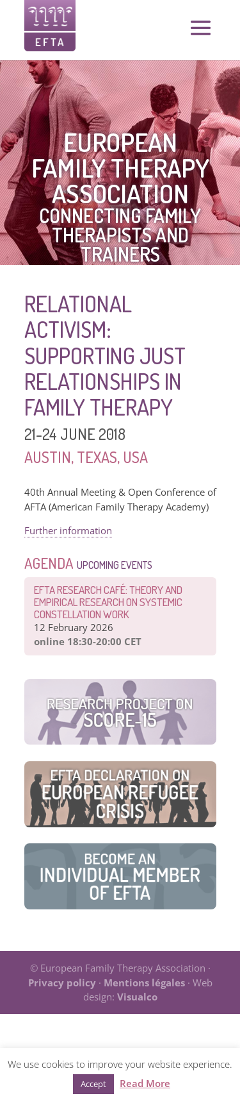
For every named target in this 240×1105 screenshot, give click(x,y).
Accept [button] (93, 1084)
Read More (145, 1083)
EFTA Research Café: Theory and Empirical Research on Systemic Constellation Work (108, 602)
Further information (68, 530)
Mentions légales (144, 982)
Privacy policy (62, 982)
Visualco (137, 996)
